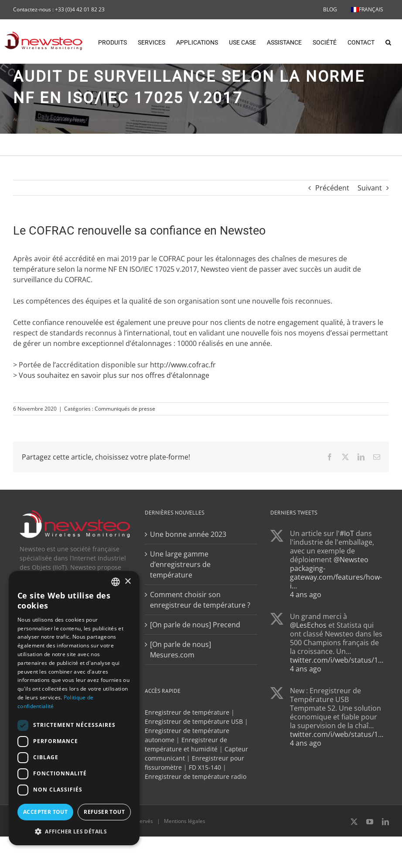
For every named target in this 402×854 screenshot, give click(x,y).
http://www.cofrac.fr (183, 397)
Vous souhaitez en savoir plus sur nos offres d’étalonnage (114, 407)
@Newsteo (351, 592)
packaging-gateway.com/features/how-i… (336, 609)
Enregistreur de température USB (194, 754)
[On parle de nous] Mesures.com (180, 682)
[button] (388, 41)
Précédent (332, 220)
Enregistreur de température (187, 744)
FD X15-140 (205, 799)
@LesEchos (308, 657)
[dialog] (74, 708)
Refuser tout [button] (104, 812)
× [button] (127, 581)
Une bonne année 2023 (188, 566)
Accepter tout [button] (45, 812)
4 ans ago (305, 627)
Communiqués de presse (125, 441)
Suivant (370, 220)
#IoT (347, 565)
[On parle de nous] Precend (195, 657)
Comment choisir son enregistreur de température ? (200, 632)
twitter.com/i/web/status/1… (336, 692)
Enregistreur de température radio (195, 809)
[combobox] (115, 581)
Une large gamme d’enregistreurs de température (180, 596)
